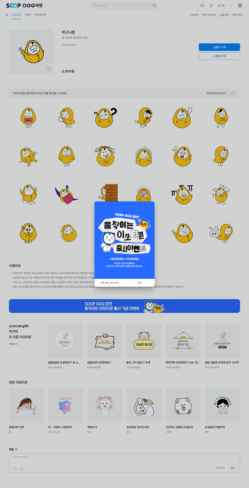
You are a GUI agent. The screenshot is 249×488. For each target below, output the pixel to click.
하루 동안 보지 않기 (109, 282)
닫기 (140, 282)
